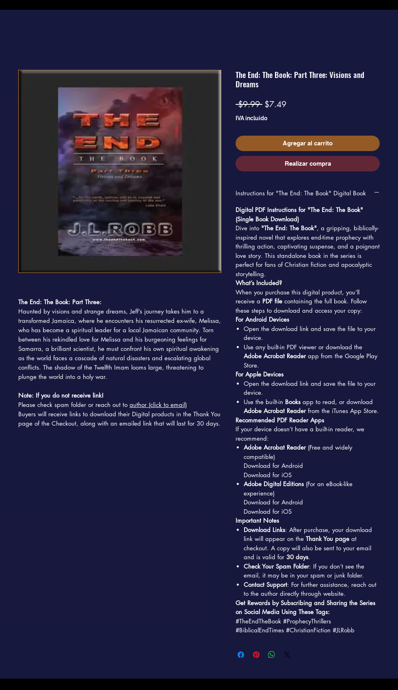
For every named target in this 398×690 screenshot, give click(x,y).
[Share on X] (287, 655)
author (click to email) (158, 405)
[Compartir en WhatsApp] (272, 655)
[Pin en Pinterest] (256, 655)
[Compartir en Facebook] (241, 655)
